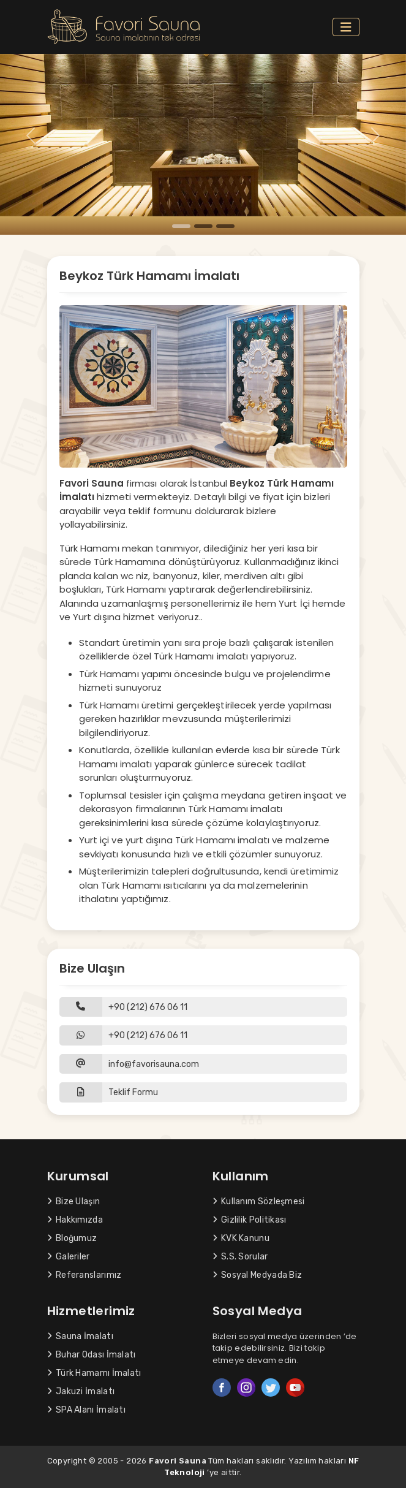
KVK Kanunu (240, 1238)
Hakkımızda (75, 1220)
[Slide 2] (203, 226)
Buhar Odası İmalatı (91, 1354)
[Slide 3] (225, 226)
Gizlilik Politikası (249, 1220)
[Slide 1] (181, 226)
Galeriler (68, 1256)
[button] (203, 1092)
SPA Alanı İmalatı (86, 1410)
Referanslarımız (84, 1275)
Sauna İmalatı (80, 1336)
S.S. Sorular (240, 1256)
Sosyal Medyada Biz (257, 1275)
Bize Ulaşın (73, 1201)
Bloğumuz (72, 1238)
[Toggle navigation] (346, 27)
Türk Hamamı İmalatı (94, 1373)
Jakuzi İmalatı (81, 1391)
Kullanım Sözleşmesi (258, 1201)
